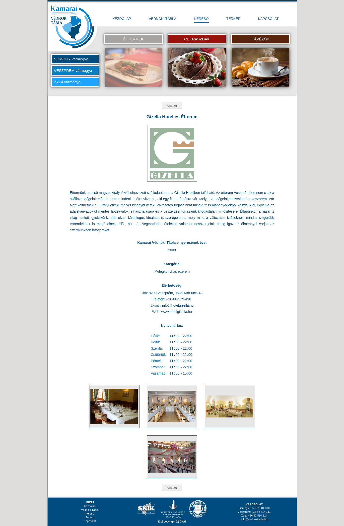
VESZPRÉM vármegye (73, 70)
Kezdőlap (90, 506)
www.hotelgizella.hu (176, 312)
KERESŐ (201, 19)
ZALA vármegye (67, 82)
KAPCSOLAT (268, 19)
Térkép (89, 517)
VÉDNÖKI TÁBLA (162, 19)
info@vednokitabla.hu (254, 519)
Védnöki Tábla (89, 509)
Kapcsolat (90, 521)
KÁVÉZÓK (260, 39)
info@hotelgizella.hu (178, 305)
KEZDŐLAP (122, 19)
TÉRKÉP (233, 19)
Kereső (89, 513)
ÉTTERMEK (133, 39)
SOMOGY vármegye (71, 59)
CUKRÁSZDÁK (197, 39)
